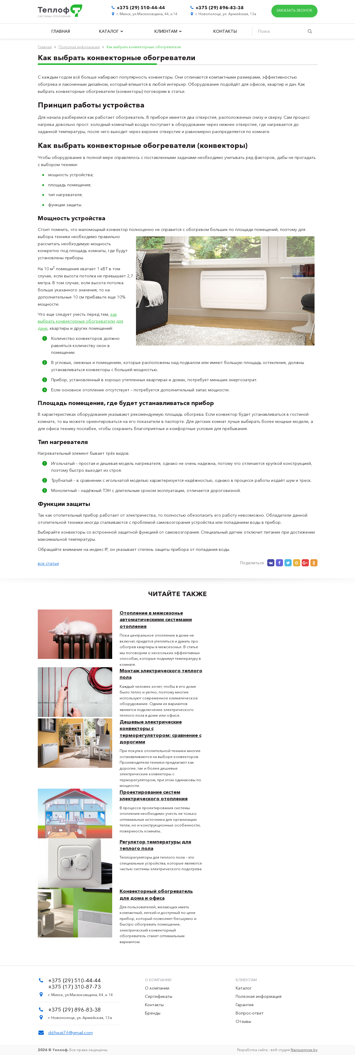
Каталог (111, 31)
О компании (157, 988)
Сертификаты (158, 996)
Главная (60, 31)
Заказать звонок (294, 11)
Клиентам (168, 31)
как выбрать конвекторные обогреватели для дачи (80, 321)
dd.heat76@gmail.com (70, 1032)
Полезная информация (79, 47)
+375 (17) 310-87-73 (74, 987)
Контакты (225, 31)
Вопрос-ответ (250, 1013)
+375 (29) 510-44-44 (141, 7)
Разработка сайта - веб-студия (277, 1050)
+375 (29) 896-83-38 (220, 7)
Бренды (152, 1013)
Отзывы (243, 1021)
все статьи (48, 563)
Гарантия (245, 1004)
